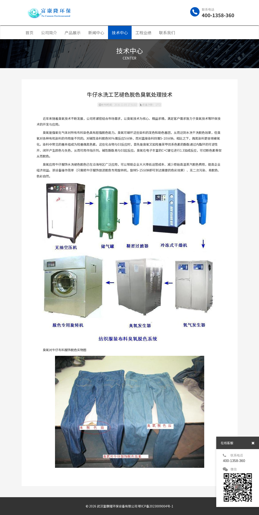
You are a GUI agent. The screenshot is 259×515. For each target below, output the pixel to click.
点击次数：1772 (150, 104)
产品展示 (73, 32)
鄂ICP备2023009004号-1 (155, 506)
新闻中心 (96, 32)
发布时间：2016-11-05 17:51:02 (118, 104)
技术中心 (120, 32)
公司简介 (49, 32)
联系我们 (167, 32)
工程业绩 (143, 32)
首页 (29, 32)
